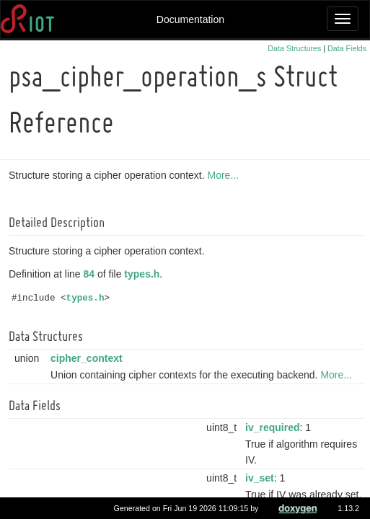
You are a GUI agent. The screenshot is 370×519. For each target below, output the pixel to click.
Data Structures (294, 48)
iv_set (261, 478)
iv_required (274, 427)
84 (91, 274)
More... (225, 175)
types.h (144, 274)
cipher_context (89, 358)
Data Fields (346, 48)
